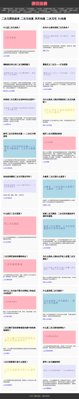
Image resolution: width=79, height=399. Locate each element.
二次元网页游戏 (7, 279)
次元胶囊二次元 (57, 12)
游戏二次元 (67, 12)
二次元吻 (36, 12)
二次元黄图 (46, 161)
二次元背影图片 (7, 385)
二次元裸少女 (7, 124)
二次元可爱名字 (7, 198)
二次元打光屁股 (47, 89)
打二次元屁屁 (7, 242)
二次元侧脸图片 (47, 388)
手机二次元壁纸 (47, 282)
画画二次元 (46, 50)
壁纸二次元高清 (12, 10)
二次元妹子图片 (7, 316)
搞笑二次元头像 (47, 125)
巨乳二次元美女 (19, 8)
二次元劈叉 (61, 8)
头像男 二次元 (47, 205)
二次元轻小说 (32, 10)
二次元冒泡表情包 (48, 350)
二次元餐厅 (6, 353)
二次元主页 (69, 8)
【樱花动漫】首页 (8, 8)
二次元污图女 (53, 10)
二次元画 (38, 8)
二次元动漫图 (63, 10)
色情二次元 (22, 10)
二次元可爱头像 (42, 10)
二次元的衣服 (46, 247)
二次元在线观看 (45, 12)
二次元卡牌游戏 (7, 168)
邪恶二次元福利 (47, 319)
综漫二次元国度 (15, 12)
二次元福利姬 (30, 8)
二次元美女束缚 (27, 12)
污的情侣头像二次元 (49, 8)
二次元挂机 (6, 56)
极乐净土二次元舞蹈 (9, 90)
